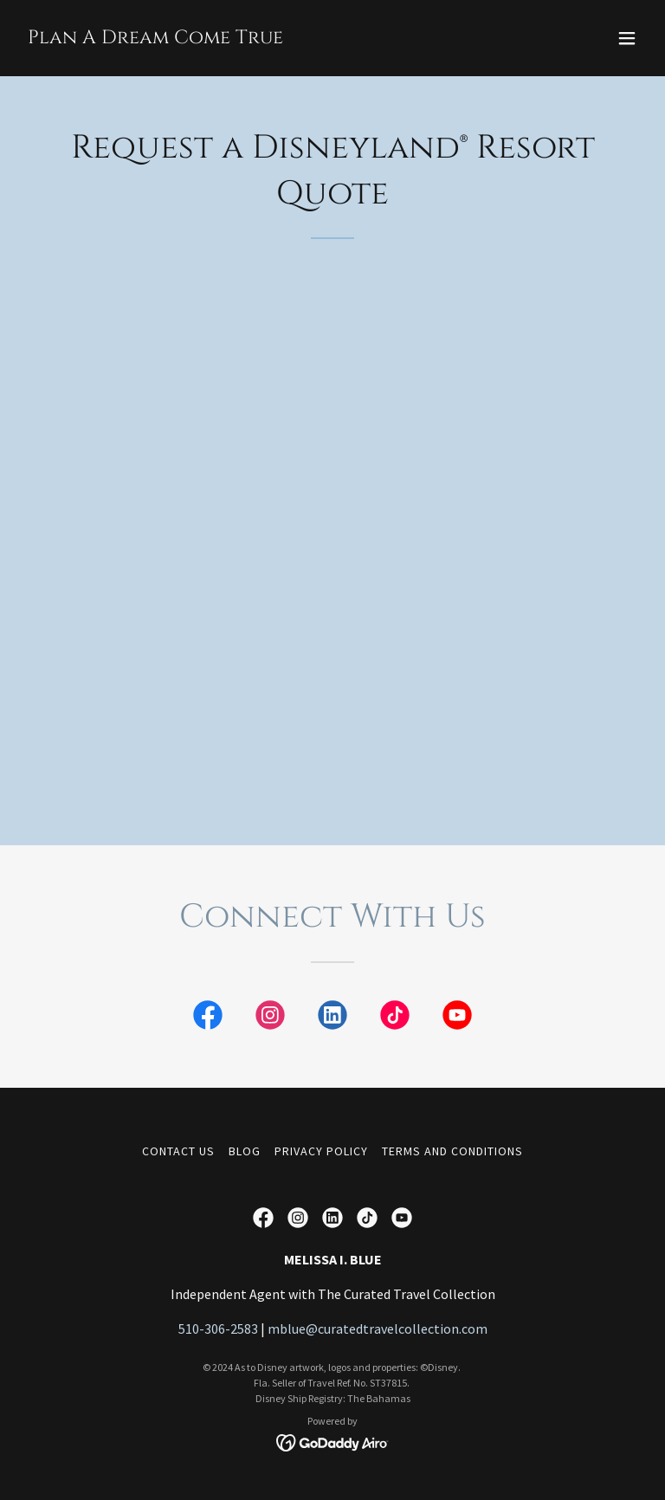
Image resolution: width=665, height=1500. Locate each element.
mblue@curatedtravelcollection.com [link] (377, 1328)
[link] (155, 38)
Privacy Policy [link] (321, 1151)
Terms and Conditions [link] (452, 1151)
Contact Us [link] (178, 1151)
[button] (627, 38)
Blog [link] (245, 1151)
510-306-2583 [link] (218, 1328)
